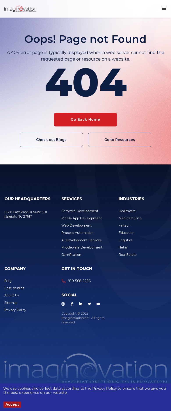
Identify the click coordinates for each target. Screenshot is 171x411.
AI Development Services (81, 240)
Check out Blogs (51, 140)
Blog (8, 281)
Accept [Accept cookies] (12, 404)
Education (126, 233)
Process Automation (77, 233)
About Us (11, 295)
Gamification (71, 255)
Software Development (79, 211)
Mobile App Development (81, 218)
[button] (20, 8)
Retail (123, 247)
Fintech (124, 225)
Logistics (125, 240)
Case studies (14, 288)
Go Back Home (85, 119)
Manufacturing (130, 218)
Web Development (76, 225)
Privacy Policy (104, 388)
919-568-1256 (79, 281)
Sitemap (11, 303)
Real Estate (128, 255)
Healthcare (127, 211)
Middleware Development (81, 247)
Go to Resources (119, 140)
